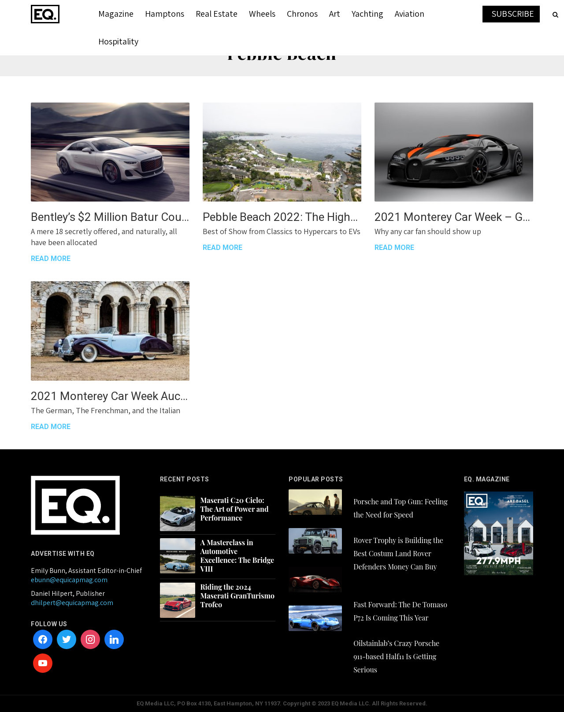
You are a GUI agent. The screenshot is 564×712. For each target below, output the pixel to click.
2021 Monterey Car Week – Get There (454, 217)
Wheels (262, 13)
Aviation (409, 13)
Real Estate (216, 13)
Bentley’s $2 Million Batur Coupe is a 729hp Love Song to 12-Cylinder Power (110, 217)
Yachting (367, 13)
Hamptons (164, 13)
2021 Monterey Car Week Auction (110, 396)
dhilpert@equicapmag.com (72, 602)
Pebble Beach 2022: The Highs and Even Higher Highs (282, 217)
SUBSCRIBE (512, 13)
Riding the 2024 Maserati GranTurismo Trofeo (237, 596)
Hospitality (118, 41)
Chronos (302, 13)
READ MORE (50, 258)
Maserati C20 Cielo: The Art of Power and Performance (234, 509)
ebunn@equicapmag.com (69, 579)
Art (334, 13)
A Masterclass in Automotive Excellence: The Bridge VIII (237, 555)
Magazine (116, 13)
